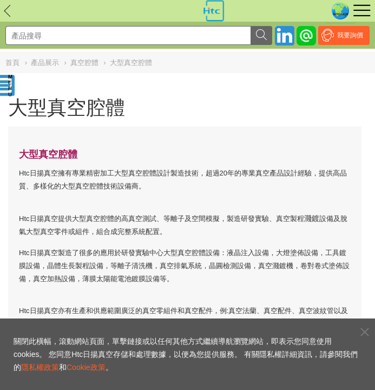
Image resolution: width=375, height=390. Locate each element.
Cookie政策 (86, 367)
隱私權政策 (40, 367)
